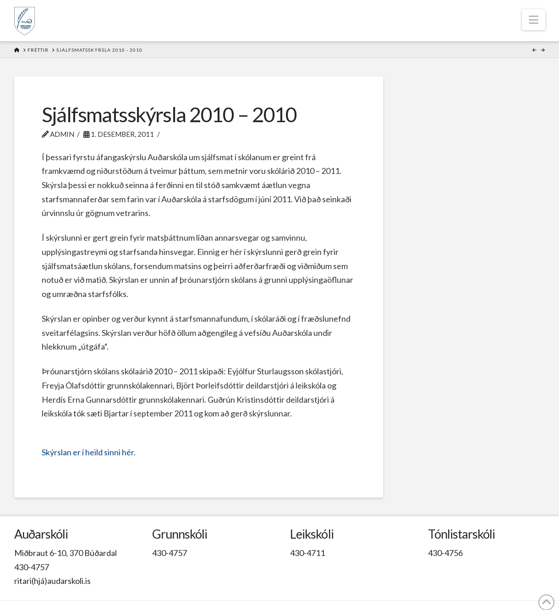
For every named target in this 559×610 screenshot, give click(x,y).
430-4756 (445, 553)
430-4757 (31, 567)
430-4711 (307, 553)
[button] (533, 19)
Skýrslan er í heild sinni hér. (89, 452)
